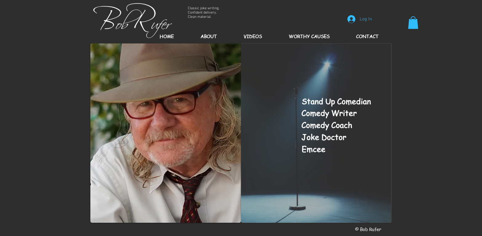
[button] (413, 22)
